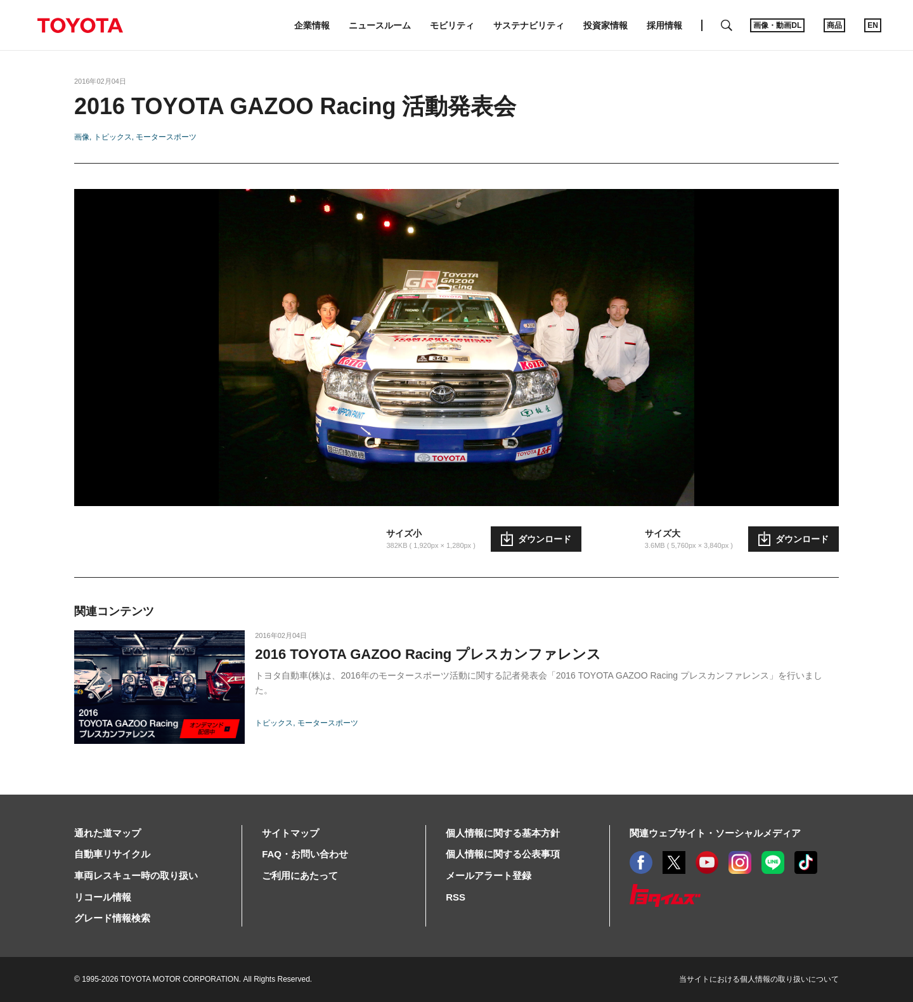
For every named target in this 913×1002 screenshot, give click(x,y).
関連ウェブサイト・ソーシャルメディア (715, 833)
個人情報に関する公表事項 (503, 854)
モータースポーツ (166, 137)
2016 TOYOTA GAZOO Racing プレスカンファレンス (428, 654)
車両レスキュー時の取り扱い (136, 875)
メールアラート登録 (488, 875)
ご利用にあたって (300, 875)
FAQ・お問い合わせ (305, 854)
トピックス (113, 137)
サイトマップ (290, 833)
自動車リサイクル (112, 854)
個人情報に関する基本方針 (503, 833)
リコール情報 (102, 897)
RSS (455, 897)
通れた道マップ (107, 833)
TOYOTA (80, 25)
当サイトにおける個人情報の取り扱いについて (759, 979)
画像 (81, 137)
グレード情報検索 (112, 918)
